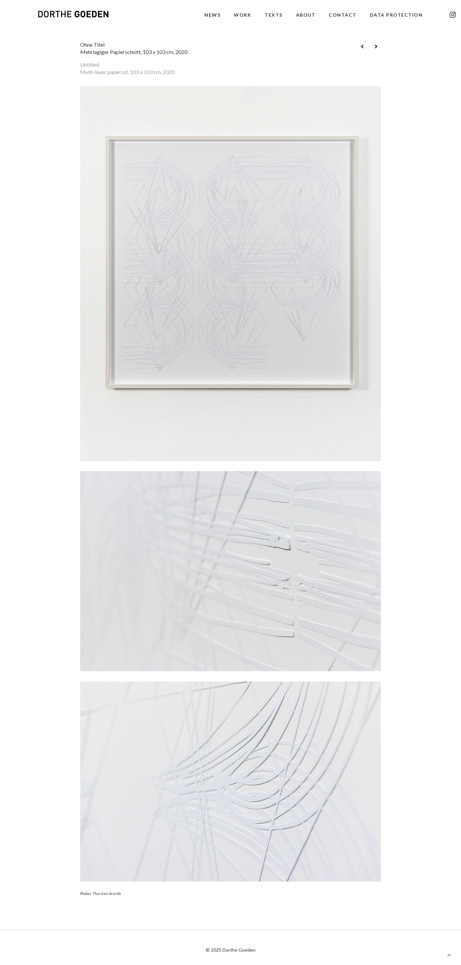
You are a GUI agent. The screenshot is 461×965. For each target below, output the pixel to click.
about (306, 15)
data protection (396, 15)
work (242, 15)
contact (342, 15)
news (212, 15)
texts (274, 15)
